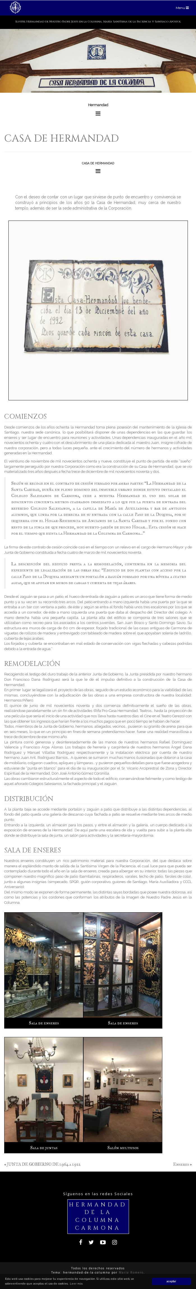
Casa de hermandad (61, 138)
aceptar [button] (171, 1281)
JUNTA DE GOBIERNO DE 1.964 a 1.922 (43, 1164)
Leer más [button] (76, 1283)
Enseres (181, 1164)
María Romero (131, 1272)
